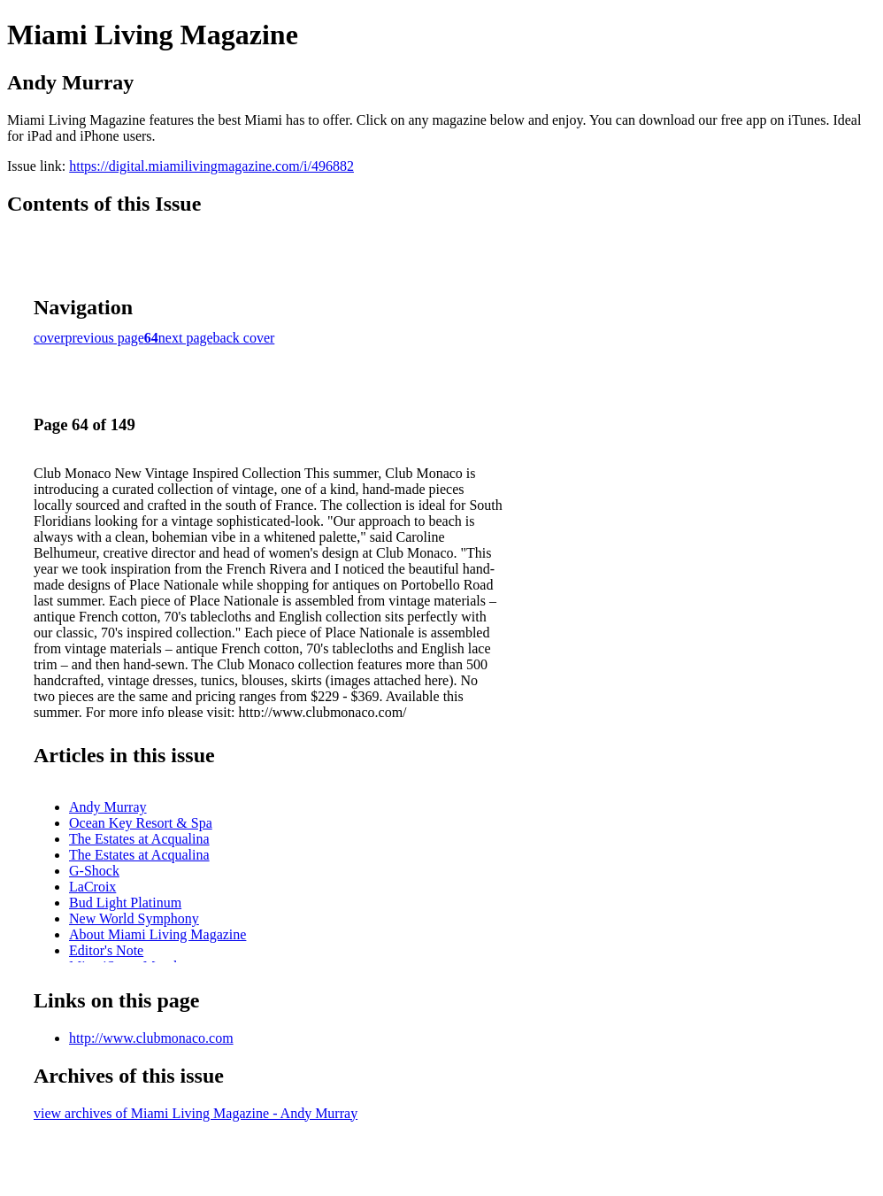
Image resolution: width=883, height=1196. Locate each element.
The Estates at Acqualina (139, 838)
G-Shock (94, 870)
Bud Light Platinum (125, 902)
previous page (104, 337)
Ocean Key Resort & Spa (140, 822)
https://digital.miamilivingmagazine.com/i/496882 (211, 166)
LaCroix (92, 886)
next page (185, 337)
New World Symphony (134, 918)
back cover (244, 337)
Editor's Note (106, 950)
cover (49, 337)
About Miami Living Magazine (157, 934)
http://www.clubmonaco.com (151, 1038)
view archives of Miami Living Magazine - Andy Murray (195, 1113)
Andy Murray (108, 806)
